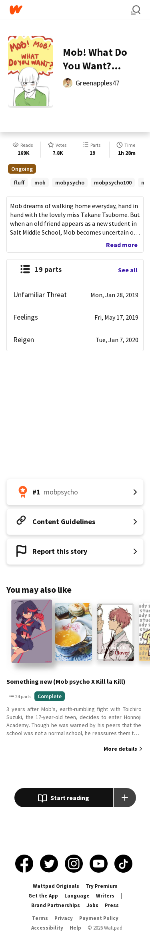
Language (77, 895)
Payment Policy (98, 918)
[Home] (70, 10)
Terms (40, 918)
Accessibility (47, 927)
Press (112, 905)
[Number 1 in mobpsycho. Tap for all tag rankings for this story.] (75, 492)
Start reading (63, 798)
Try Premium (102, 886)
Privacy (63, 918)
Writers (105, 895)
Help (75, 927)
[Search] (135, 10)
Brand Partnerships (55, 905)
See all (128, 270)
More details (120, 748)
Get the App (43, 895)
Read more (122, 245)
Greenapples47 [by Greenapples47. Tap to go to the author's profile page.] (98, 82)
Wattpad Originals (56, 886)
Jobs (92, 905)
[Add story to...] (125, 797)
